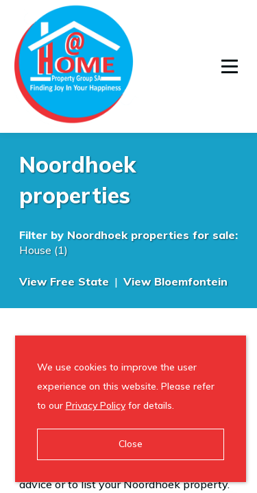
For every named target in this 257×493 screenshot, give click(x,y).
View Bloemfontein (175, 281)
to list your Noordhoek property (148, 484)
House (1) (43, 250)
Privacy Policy (95, 405)
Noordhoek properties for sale (151, 235)
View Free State (64, 281)
